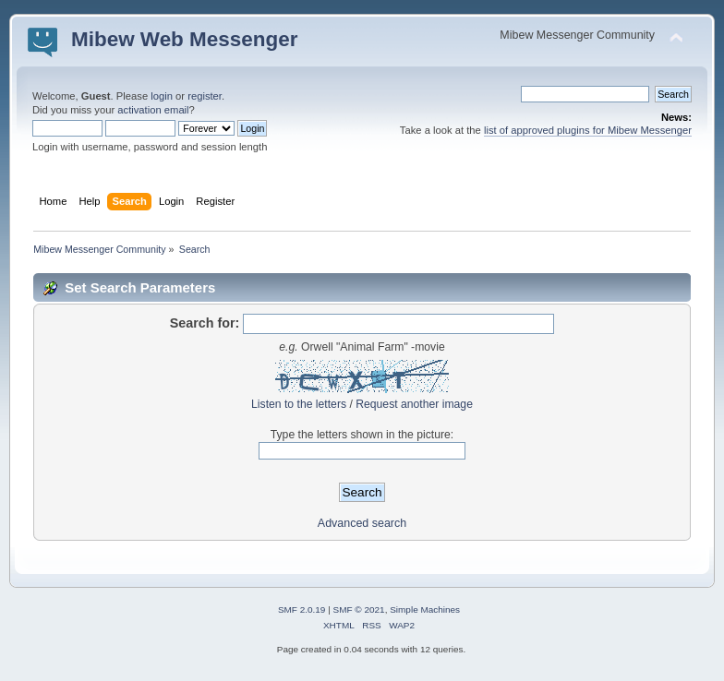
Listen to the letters (298, 404)
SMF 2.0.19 (302, 609)
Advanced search (362, 523)
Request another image (414, 404)
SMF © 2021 (359, 609)
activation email (152, 109)
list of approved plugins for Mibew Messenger (588, 130)
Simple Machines (425, 609)
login (162, 96)
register (204, 96)
